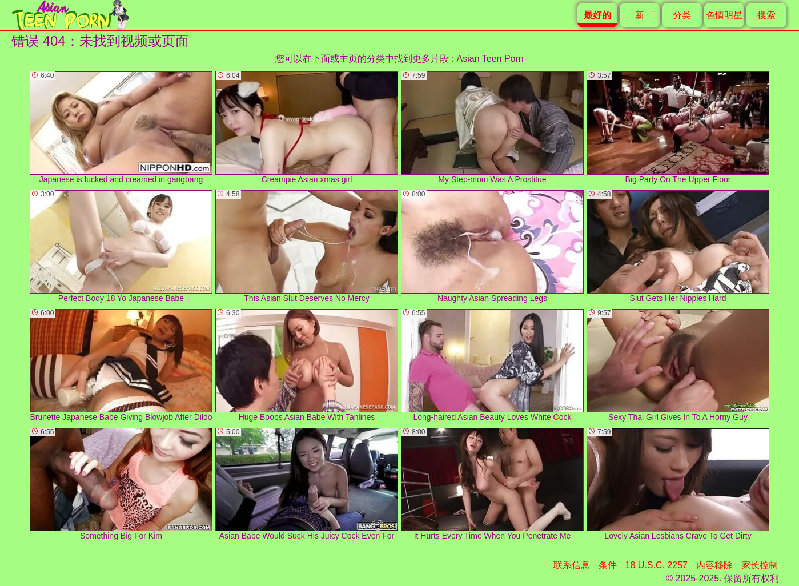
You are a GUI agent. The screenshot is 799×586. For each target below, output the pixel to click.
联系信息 (571, 565)
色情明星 (724, 15)
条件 (608, 565)
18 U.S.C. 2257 (656, 565)
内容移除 (714, 565)
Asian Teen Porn (490, 58)
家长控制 (759, 565)
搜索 (766, 15)
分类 (682, 15)
